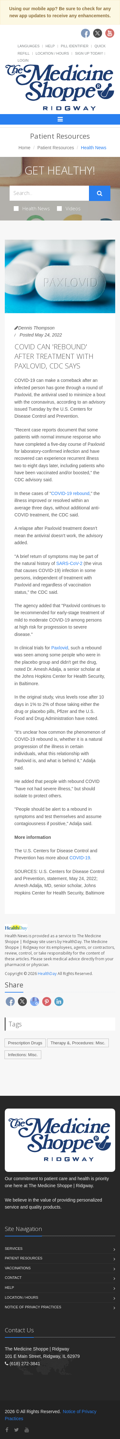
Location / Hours (52, 53)
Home (24, 147)
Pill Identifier (74, 46)
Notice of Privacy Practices (33, 1307)
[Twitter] (16, 1430)
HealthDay (47, 973)
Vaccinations (18, 1268)
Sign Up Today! (89, 53)
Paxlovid (59, 647)
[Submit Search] (99, 193)
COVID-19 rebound (70, 493)
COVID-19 (79, 857)
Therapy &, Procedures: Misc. (78, 1043)
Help (50, 46)
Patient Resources (55, 147)
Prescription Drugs (25, 1043)
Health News (32, 208)
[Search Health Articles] (49, 193)
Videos (69, 208)
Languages (28, 46)
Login (23, 60)
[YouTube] (27, 1430)
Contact (13, 1278)
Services (13, 1248)
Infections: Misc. (23, 1054)
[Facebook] (6, 1430)
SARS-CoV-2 (69, 563)
